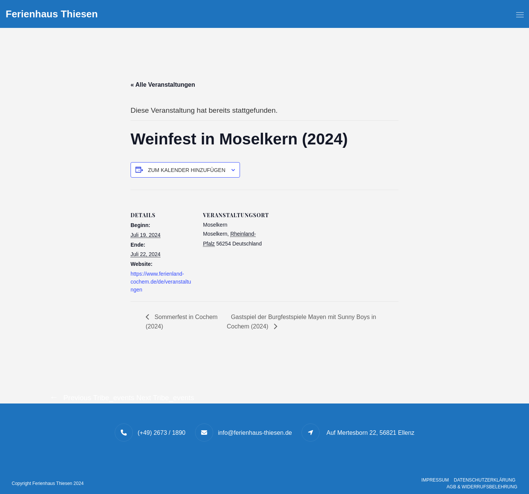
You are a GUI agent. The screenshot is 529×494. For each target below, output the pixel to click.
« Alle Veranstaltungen (163, 84)
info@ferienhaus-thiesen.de (255, 433)
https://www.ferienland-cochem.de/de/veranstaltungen (161, 282)
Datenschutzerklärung (484, 480)
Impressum (435, 480)
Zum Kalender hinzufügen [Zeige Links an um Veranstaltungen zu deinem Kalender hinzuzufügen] (186, 170)
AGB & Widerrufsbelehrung (482, 486)
